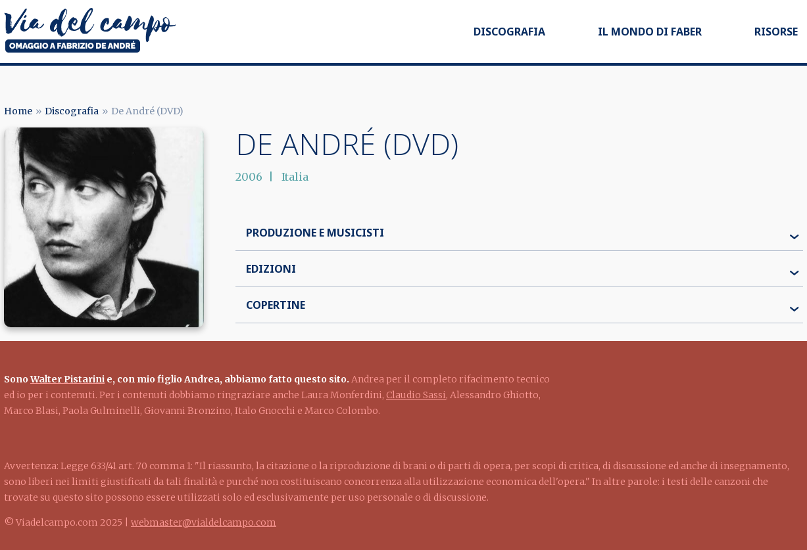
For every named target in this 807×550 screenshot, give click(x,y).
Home (18, 111)
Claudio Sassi (416, 395)
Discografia (509, 31)
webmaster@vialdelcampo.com (203, 522)
